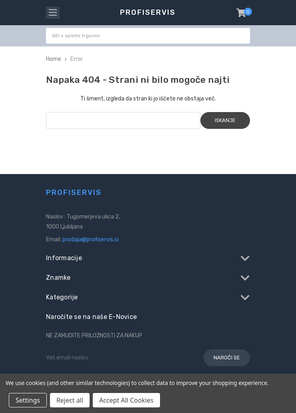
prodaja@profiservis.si (90, 239)
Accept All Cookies (126, 400)
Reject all (69, 400)
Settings (28, 400)
